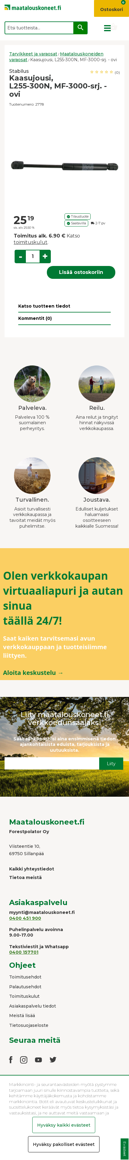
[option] (64, 160)
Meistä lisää (22, 1015)
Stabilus (19, 71)
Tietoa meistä (25, 877)
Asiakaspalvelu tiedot (32, 1006)
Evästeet (124, 1149)
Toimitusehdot (25, 977)
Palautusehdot (25, 987)
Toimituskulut (24, 996)
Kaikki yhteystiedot (31, 869)
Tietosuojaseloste (28, 1025)
